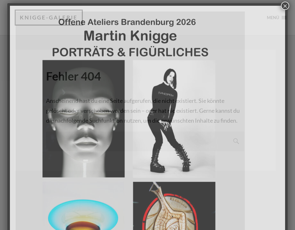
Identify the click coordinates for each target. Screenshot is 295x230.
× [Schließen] (285, 6)
